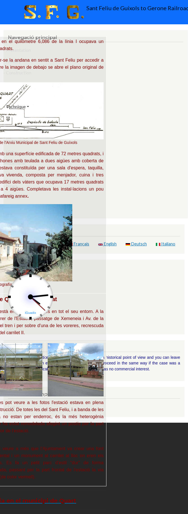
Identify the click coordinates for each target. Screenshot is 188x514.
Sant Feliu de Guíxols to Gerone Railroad (95, 12)
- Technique (14, 106)
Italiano (165, 243)
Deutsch (136, 243)
